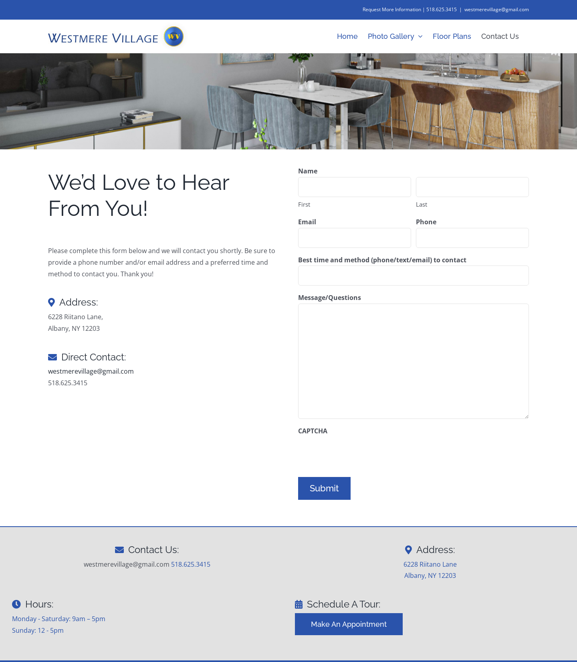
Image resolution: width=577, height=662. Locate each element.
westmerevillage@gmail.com (496, 9)
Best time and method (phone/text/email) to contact (382, 260)
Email (307, 221)
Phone (426, 221)
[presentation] (359, 452)
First (304, 204)
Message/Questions (329, 297)
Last (421, 204)
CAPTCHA (312, 431)
